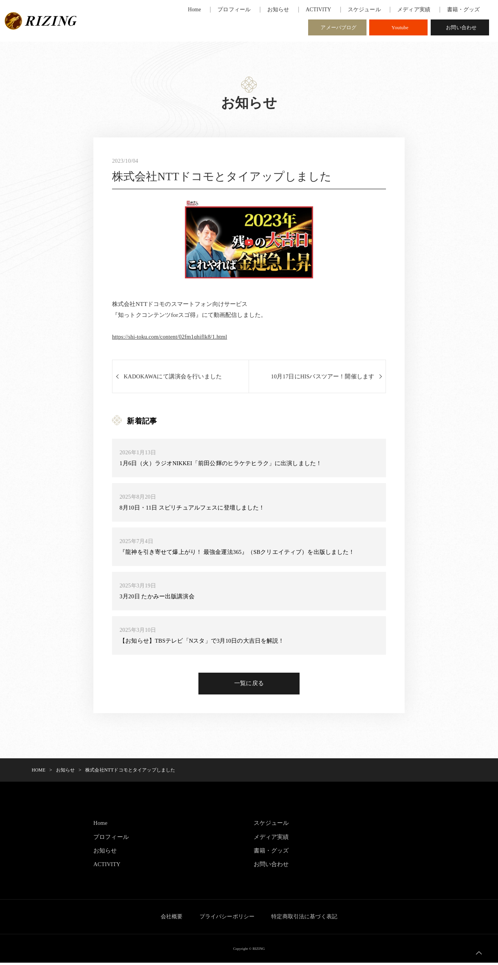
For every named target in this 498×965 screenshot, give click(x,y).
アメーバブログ (338, 29)
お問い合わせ (461, 29)
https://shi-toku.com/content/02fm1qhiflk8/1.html (173, 337)
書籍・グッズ (271, 852)
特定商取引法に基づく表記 (308, 919)
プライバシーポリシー (227, 919)
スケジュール (271, 825)
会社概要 (167, 919)
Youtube (400, 29)
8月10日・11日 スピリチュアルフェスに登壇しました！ (192, 508)
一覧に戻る (249, 685)
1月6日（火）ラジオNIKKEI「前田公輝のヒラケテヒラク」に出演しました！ (221, 464)
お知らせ (105, 852)
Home (100, 825)
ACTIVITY (107, 866)
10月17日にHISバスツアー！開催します (322, 377)
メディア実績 (271, 839)
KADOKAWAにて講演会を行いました (174, 377)
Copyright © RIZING (249, 951)
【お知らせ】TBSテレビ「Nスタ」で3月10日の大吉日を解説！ (202, 641)
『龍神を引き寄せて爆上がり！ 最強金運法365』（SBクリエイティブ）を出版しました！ (237, 553)
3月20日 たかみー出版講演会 (157, 597)
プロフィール (111, 839)
